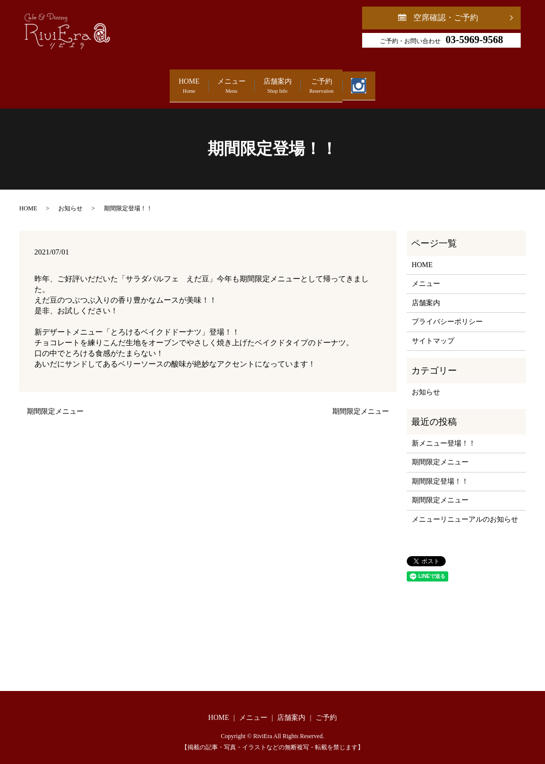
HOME (133, 81)
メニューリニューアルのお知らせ (465, 510)
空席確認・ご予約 (445, 17)
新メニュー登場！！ (444, 434)
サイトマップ (433, 331)
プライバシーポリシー (447, 312)
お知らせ (70, 198)
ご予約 (349, 81)
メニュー (203, 81)
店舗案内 (277, 81)
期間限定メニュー (55, 402)
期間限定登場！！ (440, 472)
